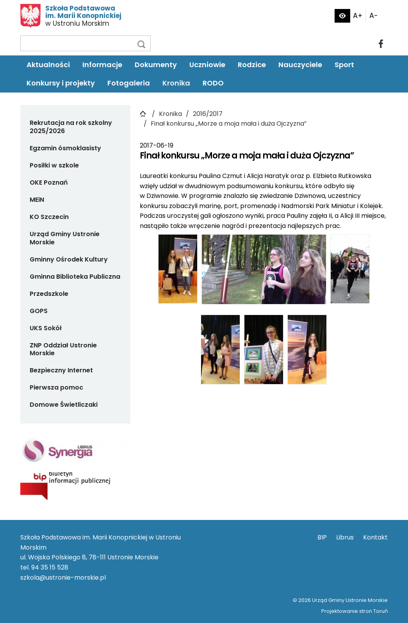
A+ (358, 15)
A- (373, 15)
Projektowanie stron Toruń (354, 611)
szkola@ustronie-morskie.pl (63, 577)
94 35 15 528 (49, 567)
